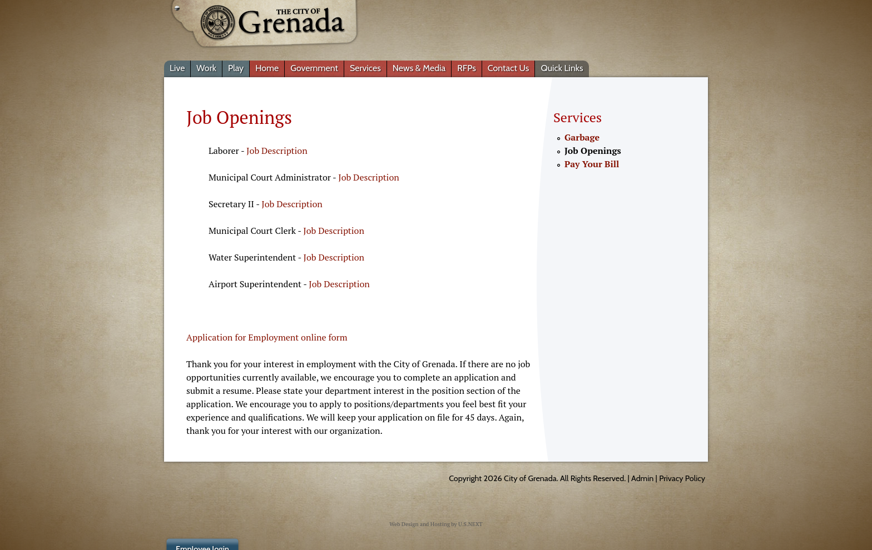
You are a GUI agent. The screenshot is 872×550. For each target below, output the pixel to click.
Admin (642, 478)
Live (177, 68)
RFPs (466, 68)
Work (206, 68)
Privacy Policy (682, 478)
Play (236, 68)
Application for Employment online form (267, 337)
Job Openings (592, 150)
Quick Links (562, 68)
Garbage (582, 137)
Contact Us (508, 68)
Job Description (277, 150)
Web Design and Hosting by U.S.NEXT (436, 524)
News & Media (419, 68)
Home (267, 68)
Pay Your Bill (591, 164)
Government (314, 68)
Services (365, 68)
